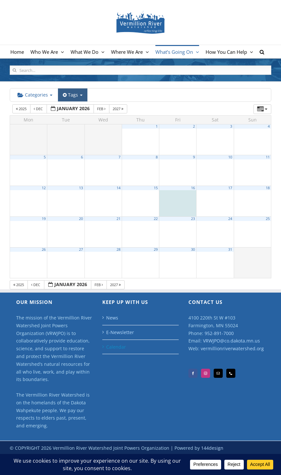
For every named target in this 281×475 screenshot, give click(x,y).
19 (44, 218)
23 (193, 218)
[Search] (14, 70)
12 (44, 188)
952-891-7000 (219, 333)
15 (156, 188)
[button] (262, 51)
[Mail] (218, 373)
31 (230, 249)
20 (81, 218)
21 (118, 218)
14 (118, 188)
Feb (102, 108)
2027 (118, 108)
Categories (34, 95)
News (112, 318)
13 (81, 188)
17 (230, 188)
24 (230, 218)
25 (268, 218)
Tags (73, 95)
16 (193, 188)
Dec (39, 108)
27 (81, 249)
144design (212, 448)
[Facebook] (192, 373)
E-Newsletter (120, 332)
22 (156, 218)
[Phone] (230, 373)
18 (268, 188)
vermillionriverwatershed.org (232, 348)
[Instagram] (205, 373)
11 (268, 157)
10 (230, 157)
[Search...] (140, 70)
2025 (22, 108)
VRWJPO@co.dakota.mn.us (231, 341)
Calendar (116, 347)
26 (44, 249)
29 (156, 249)
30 (193, 249)
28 (118, 249)
